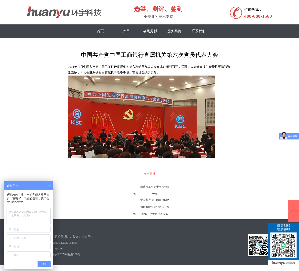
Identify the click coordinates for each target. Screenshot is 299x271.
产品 (125, 31)
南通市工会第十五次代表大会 (154, 188)
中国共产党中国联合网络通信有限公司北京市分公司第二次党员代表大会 (154, 201)
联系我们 (199, 31)
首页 (100, 31)
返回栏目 (149, 173)
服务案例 (174, 31)
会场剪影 (150, 31)
